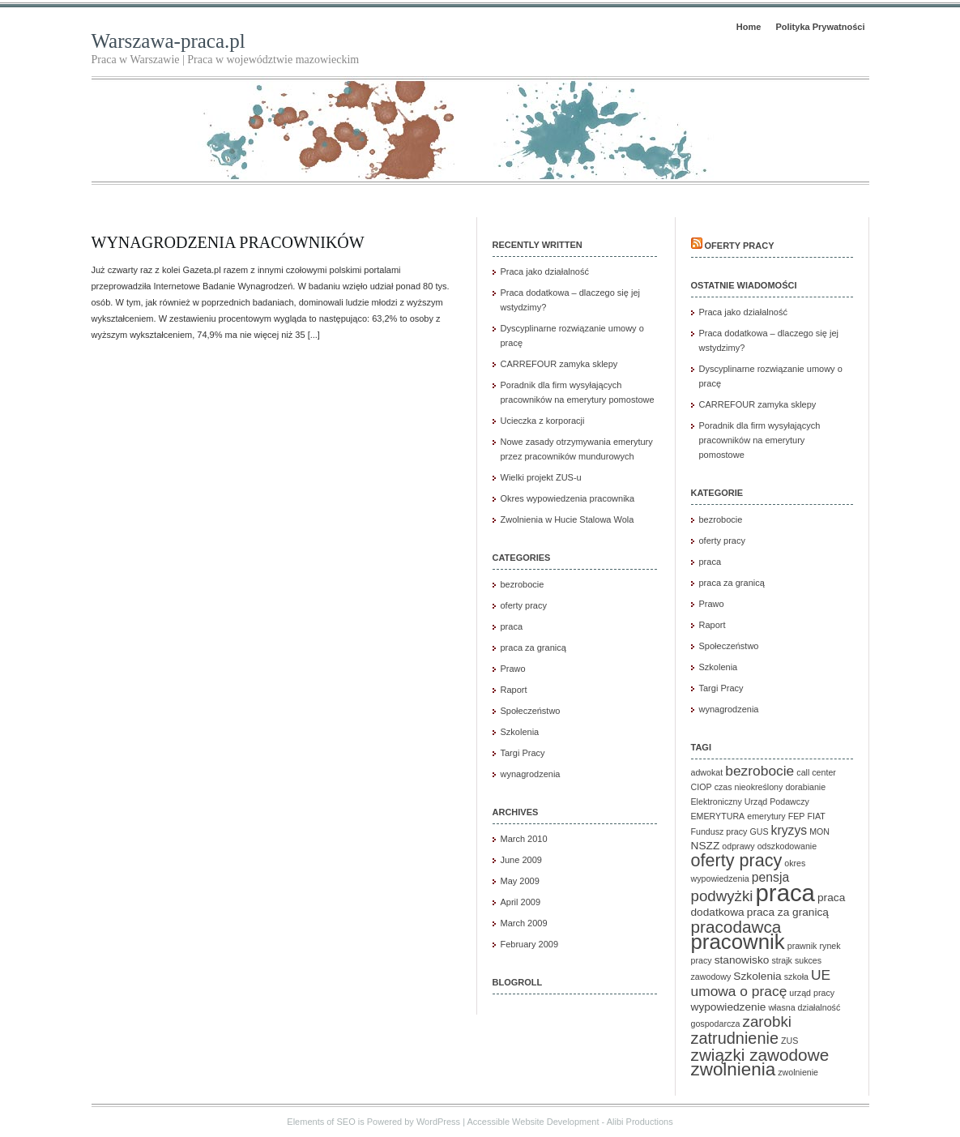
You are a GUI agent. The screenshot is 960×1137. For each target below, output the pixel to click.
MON (819, 831)
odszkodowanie (787, 846)
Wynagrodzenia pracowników (228, 242)
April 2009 (521, 902)
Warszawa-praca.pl (168, 41)
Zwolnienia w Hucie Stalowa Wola (567, 519)
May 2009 (520, 881)
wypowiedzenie (728, 1007)
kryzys (789, 830)
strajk (781, 960)
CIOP (701, 787)
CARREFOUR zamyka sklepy (559, 364)
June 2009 (521, 860)
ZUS (789, 1040)
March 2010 (524, 839)
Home (749, 27)
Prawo (513, 668)
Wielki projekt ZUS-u (541, 477)
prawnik (802, 946)
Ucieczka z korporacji (543, 420)
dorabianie (805, 787)
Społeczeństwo (531, 711)
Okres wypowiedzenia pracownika (568, 498)
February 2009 (530, 944)
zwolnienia (733, 1069)
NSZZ (705, 846)
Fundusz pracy (719, 831)
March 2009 (524, 923)
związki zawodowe (760, 1054)
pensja (770, 877)
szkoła (796, 976)
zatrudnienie (735, 1038)
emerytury (766, 816)
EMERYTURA (718, 816)
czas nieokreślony (749, 787)
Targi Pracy (523, 753)
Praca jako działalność (545, 271)
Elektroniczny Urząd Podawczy (750, 801)
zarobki (767, 1021)
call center (816, 772)
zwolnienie (798, 1072)
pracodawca (736, 926)
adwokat (707, 772)
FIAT (817, 816)
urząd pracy (811, 993)
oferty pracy (524, 605)
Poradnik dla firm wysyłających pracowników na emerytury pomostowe (760, 440)
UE (820, 975)
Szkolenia (520, 732)
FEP (796, 816)
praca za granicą (533, 647)
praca (512, 626)
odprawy (738, 846)
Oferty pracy (739, 245)
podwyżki (722, 895)
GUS (758, 831)
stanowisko (742, 960)
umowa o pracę (739, 991)
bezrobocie (522, 584)
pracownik (738, 941)
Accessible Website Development (533, 1121)
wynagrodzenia (531, 774)
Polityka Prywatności (819, 27)
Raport (514, 690)
